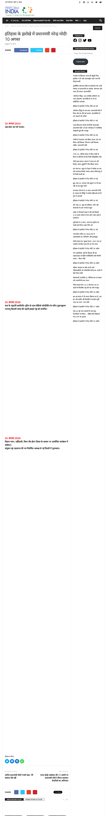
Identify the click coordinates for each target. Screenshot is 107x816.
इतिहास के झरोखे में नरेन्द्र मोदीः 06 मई (36, 693)
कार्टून (84, 21)
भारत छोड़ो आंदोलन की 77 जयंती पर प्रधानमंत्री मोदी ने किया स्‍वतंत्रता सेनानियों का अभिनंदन (54, 651)
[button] (100, 21)
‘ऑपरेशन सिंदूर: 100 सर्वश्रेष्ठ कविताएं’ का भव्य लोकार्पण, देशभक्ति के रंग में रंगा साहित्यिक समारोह (86, 99)
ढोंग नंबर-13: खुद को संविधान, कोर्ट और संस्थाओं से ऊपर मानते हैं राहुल (86, 206)
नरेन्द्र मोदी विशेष (26, 21)
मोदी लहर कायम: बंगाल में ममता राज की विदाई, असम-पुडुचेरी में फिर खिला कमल (86, 162)
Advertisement (80, 813)
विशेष (78, 21)
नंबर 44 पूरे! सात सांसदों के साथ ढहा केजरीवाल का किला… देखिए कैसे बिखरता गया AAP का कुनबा (86, 314)
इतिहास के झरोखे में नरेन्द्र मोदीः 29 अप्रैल (36, 738)
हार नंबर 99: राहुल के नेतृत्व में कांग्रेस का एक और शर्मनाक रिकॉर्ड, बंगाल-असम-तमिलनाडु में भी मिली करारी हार (87, 171)
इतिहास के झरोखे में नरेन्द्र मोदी (41, 21)
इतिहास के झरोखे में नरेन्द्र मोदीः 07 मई (14, 693)
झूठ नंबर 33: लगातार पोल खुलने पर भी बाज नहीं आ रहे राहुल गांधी (87, 184)
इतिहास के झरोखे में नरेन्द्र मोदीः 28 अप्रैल (58, 738)
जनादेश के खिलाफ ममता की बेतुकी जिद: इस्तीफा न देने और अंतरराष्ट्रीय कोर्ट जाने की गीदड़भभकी (86, 78)
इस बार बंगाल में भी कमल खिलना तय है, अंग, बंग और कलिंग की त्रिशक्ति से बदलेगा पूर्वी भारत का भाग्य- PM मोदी (87, 299)
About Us (58, 813)
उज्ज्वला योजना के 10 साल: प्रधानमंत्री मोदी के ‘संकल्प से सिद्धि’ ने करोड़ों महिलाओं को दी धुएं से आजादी (87, 193)
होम (7, 21)
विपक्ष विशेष (69, 21)
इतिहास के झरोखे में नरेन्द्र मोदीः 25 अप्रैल (86, 321)
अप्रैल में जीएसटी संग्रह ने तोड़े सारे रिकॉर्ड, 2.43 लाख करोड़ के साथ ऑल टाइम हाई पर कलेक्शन (87, 215)
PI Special (15, 21)
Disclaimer (68, 813)
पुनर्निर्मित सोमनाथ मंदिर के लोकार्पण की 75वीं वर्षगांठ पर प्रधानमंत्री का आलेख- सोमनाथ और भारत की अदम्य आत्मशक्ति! (87, 89)
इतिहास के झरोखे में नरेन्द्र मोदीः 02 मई (36, 715)
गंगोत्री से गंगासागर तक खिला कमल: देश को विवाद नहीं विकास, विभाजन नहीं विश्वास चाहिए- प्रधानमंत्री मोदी (87, 142)
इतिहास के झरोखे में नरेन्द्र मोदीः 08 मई (85, 106)
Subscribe (80, 62)
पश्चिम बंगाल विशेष (58, 21)
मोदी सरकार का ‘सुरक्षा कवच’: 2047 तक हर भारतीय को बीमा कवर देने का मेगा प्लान (87, 242)
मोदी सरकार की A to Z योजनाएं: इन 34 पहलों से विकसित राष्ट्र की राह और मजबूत (86, 286)
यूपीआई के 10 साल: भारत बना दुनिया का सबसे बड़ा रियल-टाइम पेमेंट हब (86, 223)
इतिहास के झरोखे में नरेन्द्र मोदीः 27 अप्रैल (86, 307)
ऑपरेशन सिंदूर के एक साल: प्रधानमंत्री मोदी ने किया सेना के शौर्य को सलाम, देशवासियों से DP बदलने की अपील (87, 113)
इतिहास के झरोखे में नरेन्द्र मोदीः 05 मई (58, 693)
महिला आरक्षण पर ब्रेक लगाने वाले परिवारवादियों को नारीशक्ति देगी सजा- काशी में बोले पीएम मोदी (87, 270)
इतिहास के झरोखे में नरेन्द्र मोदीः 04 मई (14, 715)
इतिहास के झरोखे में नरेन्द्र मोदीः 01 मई (58, 715)
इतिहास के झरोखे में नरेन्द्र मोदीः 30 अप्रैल (14, 738)
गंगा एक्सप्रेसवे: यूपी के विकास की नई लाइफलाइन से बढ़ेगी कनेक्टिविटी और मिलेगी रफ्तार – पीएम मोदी (87, 256)
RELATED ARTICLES (14, 672)
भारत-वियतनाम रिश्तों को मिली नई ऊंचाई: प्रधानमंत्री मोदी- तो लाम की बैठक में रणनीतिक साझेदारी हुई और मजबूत (87, 128)
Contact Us (93, 813)
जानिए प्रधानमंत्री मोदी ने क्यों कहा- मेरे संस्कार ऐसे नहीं (19, 649)
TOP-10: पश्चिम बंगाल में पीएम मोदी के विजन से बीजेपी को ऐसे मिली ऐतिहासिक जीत (87, 155)
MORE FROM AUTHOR (34, 672)
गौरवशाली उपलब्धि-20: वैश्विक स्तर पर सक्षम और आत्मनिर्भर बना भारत (87, 279)
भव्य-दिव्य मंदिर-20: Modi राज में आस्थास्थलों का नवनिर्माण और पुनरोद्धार (85, 235)
